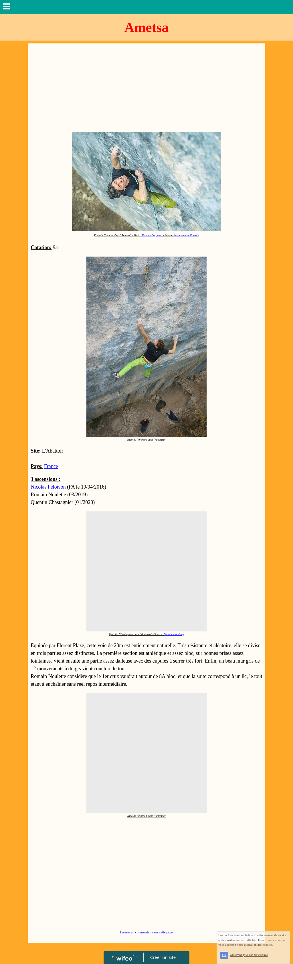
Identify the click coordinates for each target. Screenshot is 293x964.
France (51, 466)
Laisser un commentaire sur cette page (146, 932)
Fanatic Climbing (174, 634)
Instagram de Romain (186, 235)
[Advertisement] (146, 89)
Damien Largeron (152, 235)
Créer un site (163, 957)
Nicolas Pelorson (48, 487)
